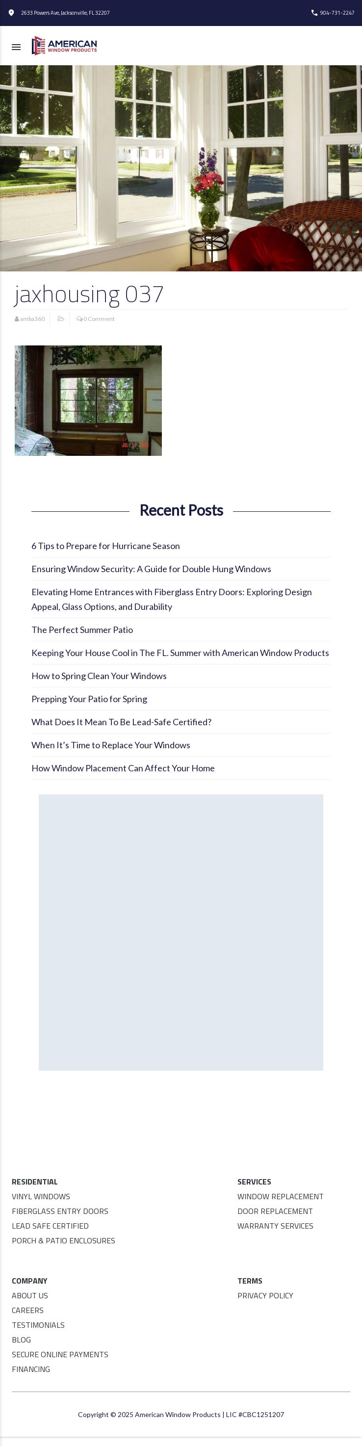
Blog (21, 1339)
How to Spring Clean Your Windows (99, 675)
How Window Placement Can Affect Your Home (123, 768)
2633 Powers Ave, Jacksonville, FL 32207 (58, 13)
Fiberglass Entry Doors (60, 1211)
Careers (28, 1310)
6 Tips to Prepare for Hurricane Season (105, 545)
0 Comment (98, 318)
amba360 (32, 318)
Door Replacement (275, 1211)
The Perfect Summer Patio (82, 629)
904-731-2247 (332, 13)
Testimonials (38, 1325)
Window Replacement (280, 1196)
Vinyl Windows (41, 1196)
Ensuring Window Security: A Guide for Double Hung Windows (151, 568)
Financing (31, 1369)
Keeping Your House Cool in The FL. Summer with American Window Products (180, 652)
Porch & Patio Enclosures (63, 1240)
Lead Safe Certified (50, 1226)
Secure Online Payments (60, 1354)
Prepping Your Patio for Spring (89, 698)
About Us (30, 1295)
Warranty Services (275, 1226)
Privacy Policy (265, 1295)
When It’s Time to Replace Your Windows (110, 744)
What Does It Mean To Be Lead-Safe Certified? (121, 721)
